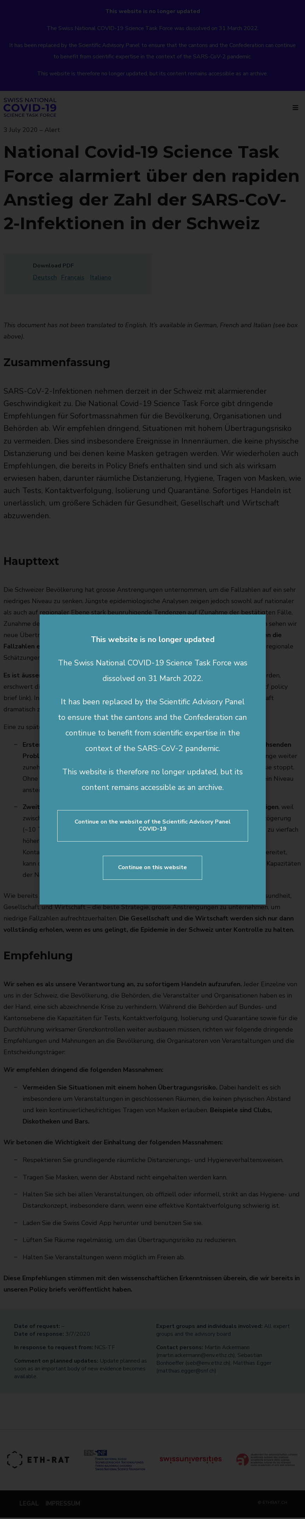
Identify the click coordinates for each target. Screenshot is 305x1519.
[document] (152, 759)
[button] (255, 625)
